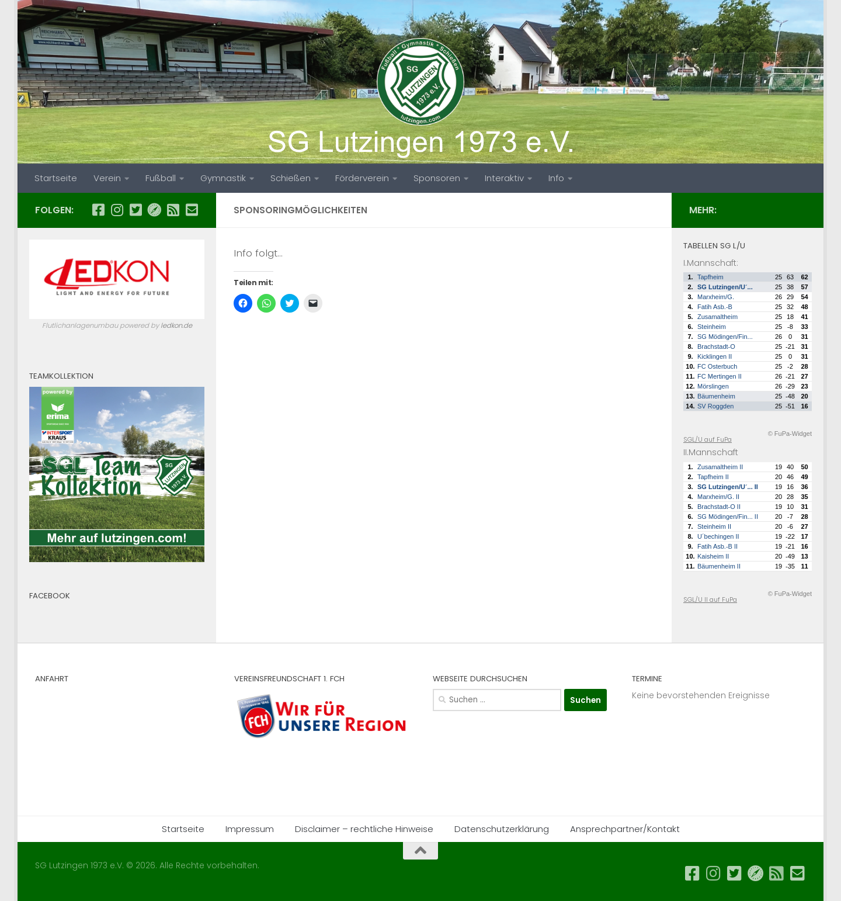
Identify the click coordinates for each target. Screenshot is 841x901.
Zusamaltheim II (720, 466)
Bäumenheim (716, 396)
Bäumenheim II (719, 566)
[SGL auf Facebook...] (98, 210)
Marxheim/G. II (718, 496)
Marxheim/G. (715, 296)
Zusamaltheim (717, 316)
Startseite (55, 178)
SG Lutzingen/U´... (725, 286)
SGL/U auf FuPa (707, 439)
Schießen (290, 178)
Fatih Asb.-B (714, 306)
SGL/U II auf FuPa (710, 599)
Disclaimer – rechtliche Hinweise (364, 829)
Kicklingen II (714, 356)
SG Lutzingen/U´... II (727, 486)
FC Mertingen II (719, 376)
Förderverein (362, 178)
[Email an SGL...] (192, 210)
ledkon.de (176, 325)
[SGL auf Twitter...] (135, 210)
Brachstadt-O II (719, 506)
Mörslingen (713, 386)
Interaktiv (504, 178)
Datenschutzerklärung (501, 829)
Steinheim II (714, 526)
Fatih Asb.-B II (717, 546)
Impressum (249, 829)
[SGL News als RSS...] (173, 210)
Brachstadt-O (716, 346)
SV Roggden (715, 406)
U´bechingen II (718, 536)
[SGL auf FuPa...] (154, 210)
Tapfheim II (713, 476)
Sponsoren (436, 178)
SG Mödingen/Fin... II (727, 516)
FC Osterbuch (717, 366)
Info (556, 178)
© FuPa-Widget (790, 433)
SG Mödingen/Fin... (725, 336)
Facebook (49, 595)
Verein (107, 178)
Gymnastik (223, 178)
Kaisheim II (713, 556)
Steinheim (711, 326)
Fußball (160, 178)
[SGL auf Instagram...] (117, 210)
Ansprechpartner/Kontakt (625, 829)
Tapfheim (710, 276)
